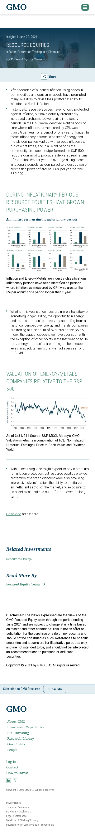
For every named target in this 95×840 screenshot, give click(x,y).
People (12, 750)
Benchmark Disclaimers (18, 811)
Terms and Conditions (17, 807)
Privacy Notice (13, 802)
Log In (11, 761)
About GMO (16, 721)
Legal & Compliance (16, 816)
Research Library (20, 738)
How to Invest (17, 773)
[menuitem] (47, 721)
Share (52, 76)
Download (13, 514)
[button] (85, 7)
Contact (12, 767)
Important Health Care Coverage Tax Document (30, 824)
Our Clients (16, 744)
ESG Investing (18, 733)
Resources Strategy (19, 559)
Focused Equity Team (23, 584)
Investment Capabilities (25, 727)
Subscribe (55, 689)
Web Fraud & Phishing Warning (22, 820)
